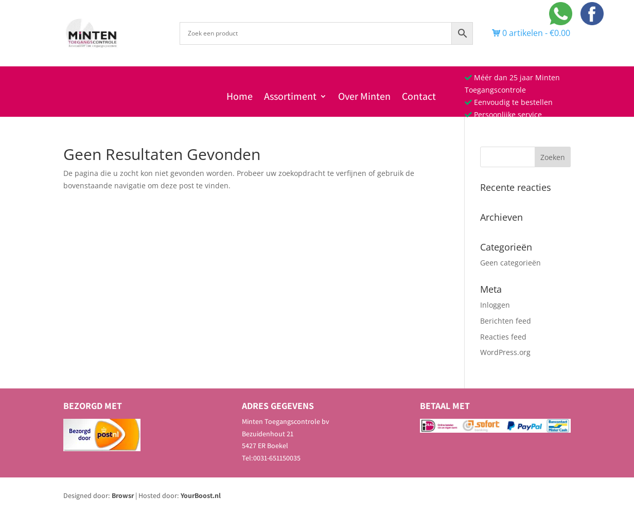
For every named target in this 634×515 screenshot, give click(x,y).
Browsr (123, 495)
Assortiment (290, 98)
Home (239, 98)
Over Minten (364, 98)
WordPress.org (505, 352)
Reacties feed (503, 337)
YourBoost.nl (201, 495)
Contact (419, 98)
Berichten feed (505, 321)
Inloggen (495, 305)
